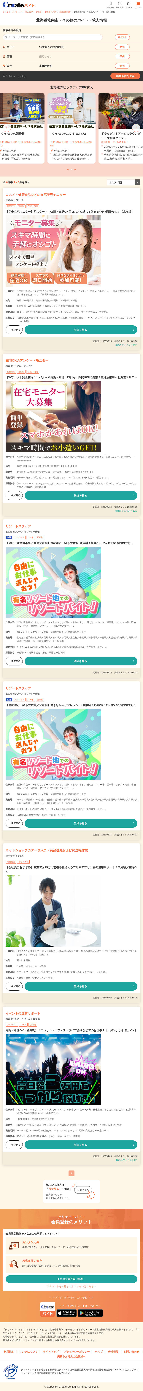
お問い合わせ (131, 1351)
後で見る (14, 330)
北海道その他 (50, 12)
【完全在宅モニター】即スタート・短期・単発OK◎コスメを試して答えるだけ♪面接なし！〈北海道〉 (70, 211)
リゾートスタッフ (18, 526)
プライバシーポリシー (77, 1351)
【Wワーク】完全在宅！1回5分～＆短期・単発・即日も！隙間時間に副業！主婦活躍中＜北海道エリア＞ (71, 377)
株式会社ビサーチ (14, 200)
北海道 (39, 12)
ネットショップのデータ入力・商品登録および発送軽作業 (47, 850)
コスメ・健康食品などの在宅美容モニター (36, 195)
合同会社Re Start (14, 856)
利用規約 (9, 1351)
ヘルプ (99, 1351)
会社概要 (113, 1351)
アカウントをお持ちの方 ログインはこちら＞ (71, 1286)
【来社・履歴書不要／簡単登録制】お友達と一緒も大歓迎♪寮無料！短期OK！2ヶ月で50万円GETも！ (69, 543)
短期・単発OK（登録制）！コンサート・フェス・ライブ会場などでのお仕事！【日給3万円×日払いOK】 (71, 1030)
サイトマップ (50, 1351)
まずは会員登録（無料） (71, 1278)
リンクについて (28, 1351)
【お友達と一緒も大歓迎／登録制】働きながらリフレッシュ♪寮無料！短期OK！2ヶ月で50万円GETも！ (71, 705)
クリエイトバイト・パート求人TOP (18, 12)
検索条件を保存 (125, 76)
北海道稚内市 (65, 12)
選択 (122, 47)
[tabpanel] (71, 128)
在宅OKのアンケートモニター (27, 360)
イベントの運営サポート (23, 1013)
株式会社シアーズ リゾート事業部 (23, 531)
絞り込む (122, 37)
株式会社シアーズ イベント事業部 (23, 1019)
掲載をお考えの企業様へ (71, 1356)
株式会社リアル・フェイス (19, 366)
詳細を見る (80, 329)
